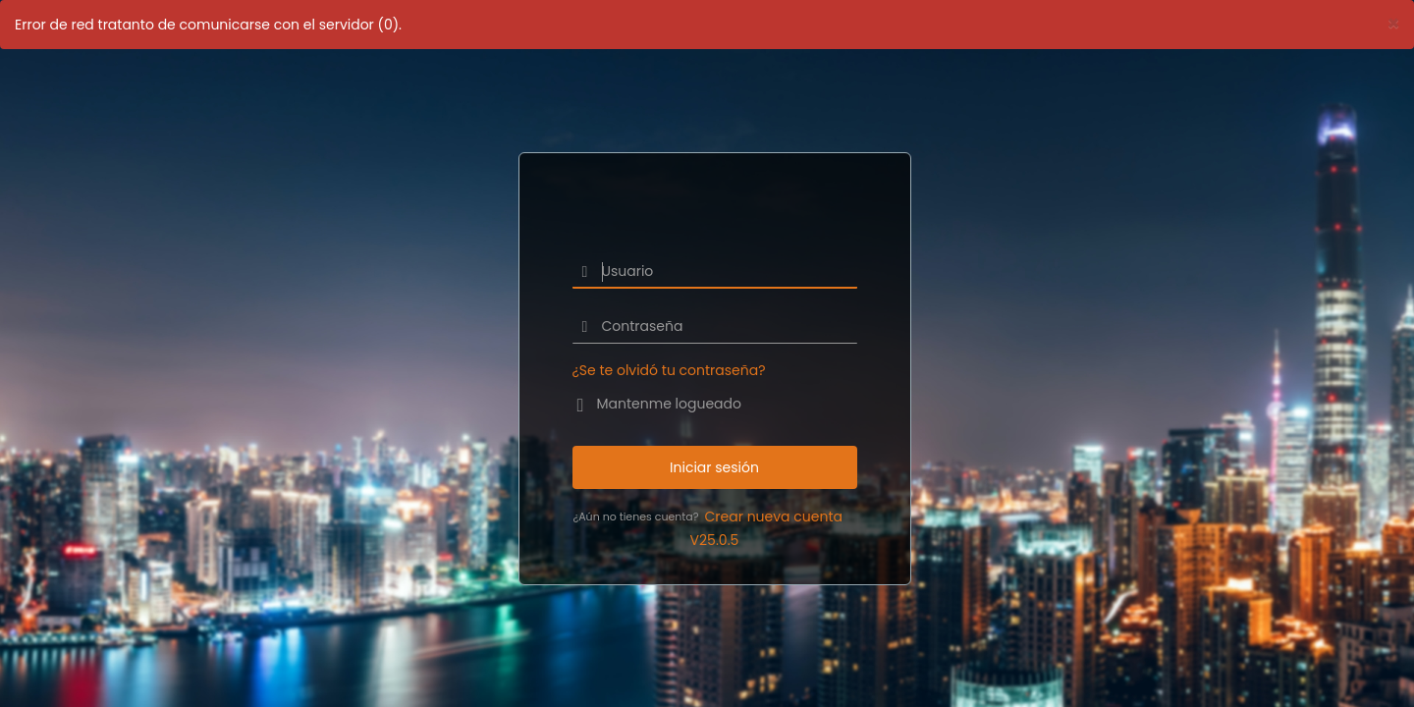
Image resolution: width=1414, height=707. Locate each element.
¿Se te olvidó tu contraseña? (669, 370)
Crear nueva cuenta (774, 516)
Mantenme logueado (669, 403)
